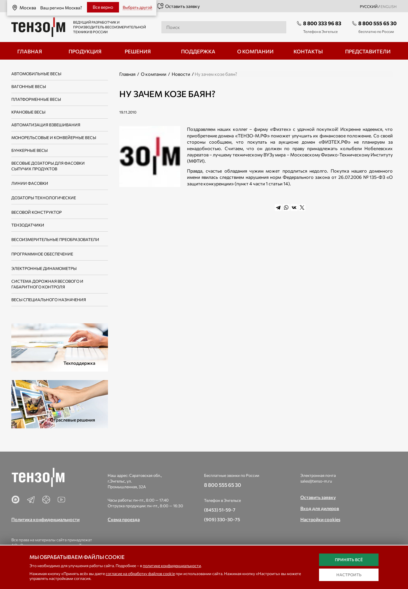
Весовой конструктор (36, 212)
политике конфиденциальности (172, 565)
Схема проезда (124, 519)
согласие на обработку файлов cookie (140, 573)
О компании (153, 74)
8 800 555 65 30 (377, 23)
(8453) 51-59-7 (219, 509)
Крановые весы (28, 112)
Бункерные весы (29, 150)
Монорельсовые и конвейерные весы (53, 137)
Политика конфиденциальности (45, 519)
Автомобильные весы (36, 73)
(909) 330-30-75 (222, 519)
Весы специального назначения (48, 299)
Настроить (349, 574)
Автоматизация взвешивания (45, 124)
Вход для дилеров (319, 508)
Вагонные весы (28, 86)
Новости (181, 74)
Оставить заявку (178, 6)
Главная (127, 74)
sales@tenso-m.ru (316, 481)
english (389, 6)
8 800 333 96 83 (322, 23)
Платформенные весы (36, 99)
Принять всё (349, 559)
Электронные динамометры (43, 268)
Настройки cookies (320, 519)
